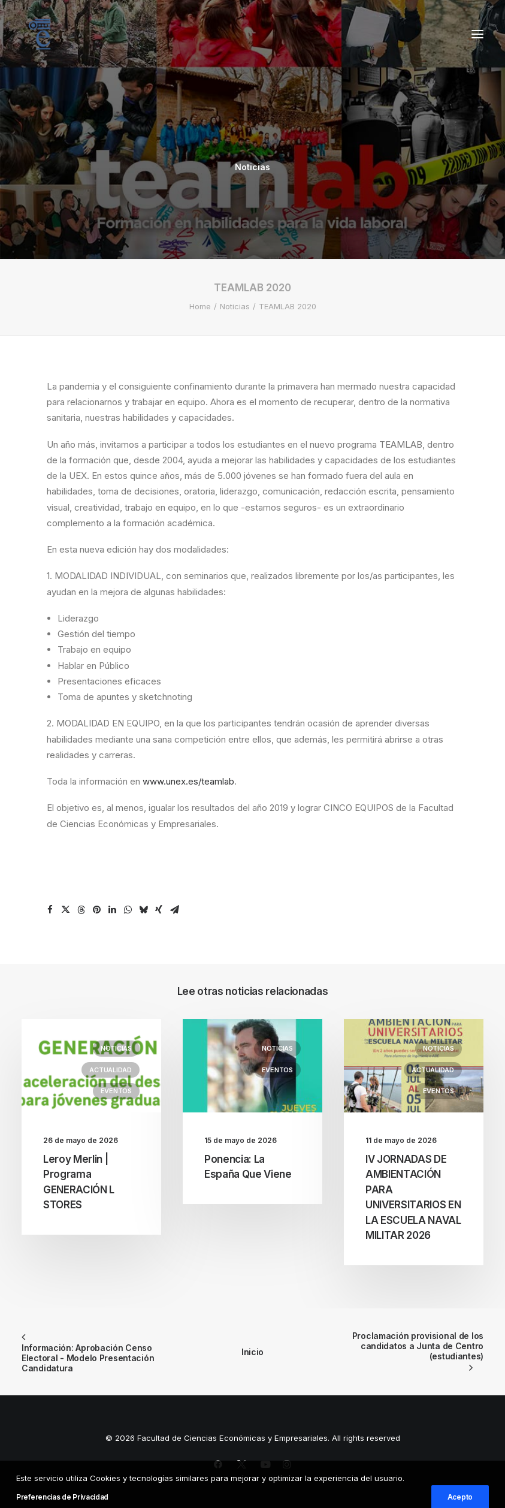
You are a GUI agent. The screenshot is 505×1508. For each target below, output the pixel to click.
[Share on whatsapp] (127, 910)
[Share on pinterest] (96, 910)
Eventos (116, 1091)
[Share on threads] (81, 910)
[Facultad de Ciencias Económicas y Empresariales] (40, 34)
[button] (477, 34)
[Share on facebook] (50, 910)
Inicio (252, 1352)
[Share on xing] (159, 910)
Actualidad (110, 1070)
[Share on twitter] (65, 910)
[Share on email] (174, 910)
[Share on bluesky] (143, 910)
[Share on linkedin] (112, 910)
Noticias (252, 167)
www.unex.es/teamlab (188, 781)
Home (200, 306)
